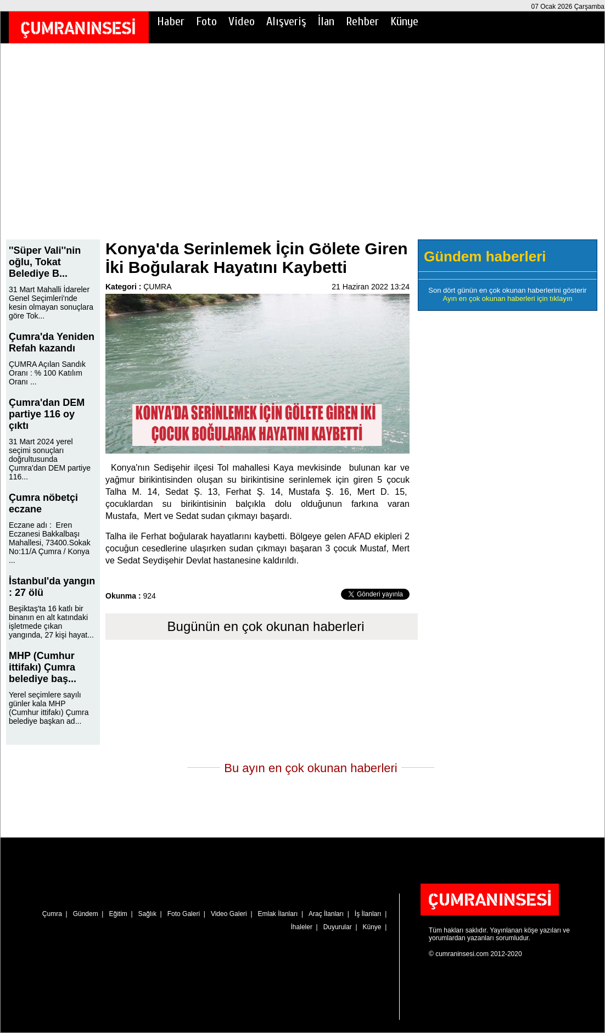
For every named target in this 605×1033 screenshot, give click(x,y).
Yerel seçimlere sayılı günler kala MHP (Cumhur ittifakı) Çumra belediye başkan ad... (48, 707)
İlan (326, 21)
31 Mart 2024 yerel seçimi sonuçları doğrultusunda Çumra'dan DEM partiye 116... (50, 459)
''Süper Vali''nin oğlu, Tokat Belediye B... (45, 262)
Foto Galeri (183, 914)
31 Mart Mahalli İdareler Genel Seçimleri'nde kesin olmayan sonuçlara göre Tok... (51, 302)
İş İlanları (368, 914)
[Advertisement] (302, 149)
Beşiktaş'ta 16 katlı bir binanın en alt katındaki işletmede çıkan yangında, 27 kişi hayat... (51, 621)
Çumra (52, 914)
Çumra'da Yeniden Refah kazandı (51, 342)
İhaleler (301, 927)
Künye (404, 21)
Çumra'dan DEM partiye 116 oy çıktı (47, 414)
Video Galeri (229, 914)
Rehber (362, 21)
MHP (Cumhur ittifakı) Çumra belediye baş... (42, 667)
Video (241, 21)
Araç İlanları (326, 914)
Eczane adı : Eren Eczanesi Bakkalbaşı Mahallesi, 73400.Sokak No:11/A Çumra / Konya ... (50, 543)
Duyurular (337, 927)
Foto (206, 21)
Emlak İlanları (278, 914)
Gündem (85, 914)
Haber (170, 21)
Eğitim (118, 914)
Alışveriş (286, 21)
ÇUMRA (157, 286)
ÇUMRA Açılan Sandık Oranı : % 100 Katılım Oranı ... (47, 373)
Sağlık (147, 914)
